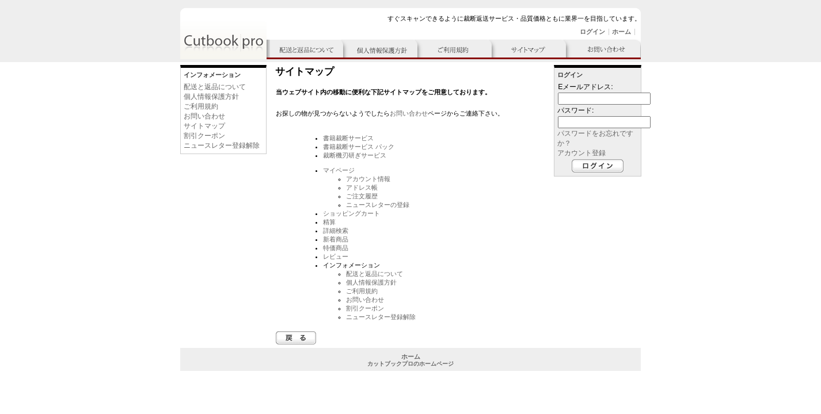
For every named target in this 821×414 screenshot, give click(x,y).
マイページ (339, 170)
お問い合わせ (204, 116)
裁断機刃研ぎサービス (354, 155)
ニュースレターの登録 (377, 204)
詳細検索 (335, 230)
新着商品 (335, 239)
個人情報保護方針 (211, 97)
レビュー (335, 256)
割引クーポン (204, 136)
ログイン (592, 31)
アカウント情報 (368, 178)
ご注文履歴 (362, 196)
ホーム (621, 31)
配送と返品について (215, 87)
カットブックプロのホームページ (410, 364)
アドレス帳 (362, 187)
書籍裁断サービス (348, 138)
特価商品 (335, 247)
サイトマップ (204, 126)
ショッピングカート (351, 213)
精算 (329, 221)
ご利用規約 (201, 106)
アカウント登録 (581, 153)
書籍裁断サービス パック (358, 146)
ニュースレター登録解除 (222, 145)
